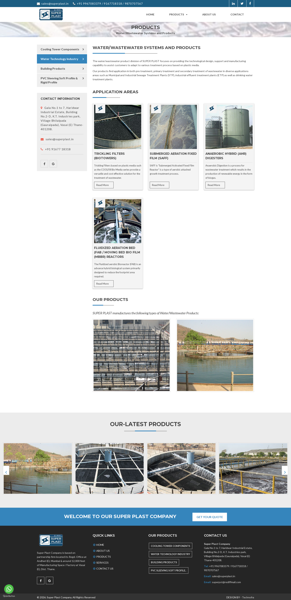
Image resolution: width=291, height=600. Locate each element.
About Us (101, 549)
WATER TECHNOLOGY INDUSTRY (170, 552)
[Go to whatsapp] (9, 589)
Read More (102, 185)
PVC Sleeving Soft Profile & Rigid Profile (59, 80)
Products (178, 14)
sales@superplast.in (53, 3)
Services (101, 561)
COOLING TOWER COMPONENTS (170, 544)
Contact (237, 14)
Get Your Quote (211, 515)
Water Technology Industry (59, 59)
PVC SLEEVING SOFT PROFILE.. (168, 569)
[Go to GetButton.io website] (9, 596)
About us (209, 14)
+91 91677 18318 (56, 149)
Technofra (248, 596)
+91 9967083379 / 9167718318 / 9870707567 (108, 3)
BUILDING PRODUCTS (164, 561)
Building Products (53, 68)
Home (150, 14)
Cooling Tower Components (60, 49)
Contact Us (103, 567)
